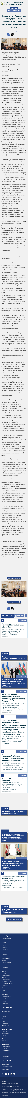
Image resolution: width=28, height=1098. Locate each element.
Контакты (4, 1040)
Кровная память (5, 967)
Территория (4, 945)
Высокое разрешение (13, 578)
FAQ (3, 1079)
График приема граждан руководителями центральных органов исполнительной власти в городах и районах (7, 1066)
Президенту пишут (6, 1050)
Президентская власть (7, 996)
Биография (4, 1001)
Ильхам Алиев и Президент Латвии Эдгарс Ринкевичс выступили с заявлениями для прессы (12, 911)
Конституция (5, 949)
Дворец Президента (6, 1038)
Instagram (2, 1074)
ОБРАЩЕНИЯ (5, 1044)
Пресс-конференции (14, 11)
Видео (3, 990)
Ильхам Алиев (17, 4)
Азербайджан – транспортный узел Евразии (6, 975)
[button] (3, 589)
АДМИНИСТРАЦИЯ (7, 1029)
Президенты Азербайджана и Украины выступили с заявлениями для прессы (13, 657)
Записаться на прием (6, 1060)
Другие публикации (15, 919)
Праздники (4, 954)
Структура (4, 1035)
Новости (4, 1016)
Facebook (8, 1074)
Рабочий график (5, 999)
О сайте (4, 1081)
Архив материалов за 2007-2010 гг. (10, 1083)
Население (4, 947)
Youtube (6, 1074)
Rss (14, 1074)
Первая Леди (5, 1003)
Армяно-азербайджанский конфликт (6, 958)
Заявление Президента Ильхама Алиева (14, 883)
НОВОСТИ (14, 8)
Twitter (11, 1074)
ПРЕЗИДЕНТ (5, 994)
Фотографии (4, 1018)
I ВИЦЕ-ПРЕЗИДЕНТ (7, 1007)
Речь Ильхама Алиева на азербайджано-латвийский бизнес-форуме (14, 812)
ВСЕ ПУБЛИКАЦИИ (7, 616)
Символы (4, 952)
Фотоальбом (4, 987)
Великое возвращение (7, 965)
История (4, 942)
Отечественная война (6, 962)
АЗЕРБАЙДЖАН (6, 936)
